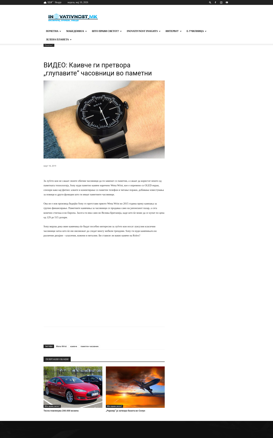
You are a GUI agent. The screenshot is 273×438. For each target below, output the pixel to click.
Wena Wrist (61, 346)
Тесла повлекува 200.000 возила (61, 410)
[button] (210, 2)
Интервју (174, 31)
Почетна (53, 31)
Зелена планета (59, 39)
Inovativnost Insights (144, 31)
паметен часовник (90, 346)
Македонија (76, 31)
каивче (73, 346)
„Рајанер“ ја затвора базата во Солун (125, 410)
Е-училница (197, 31)
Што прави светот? (107, 31)
